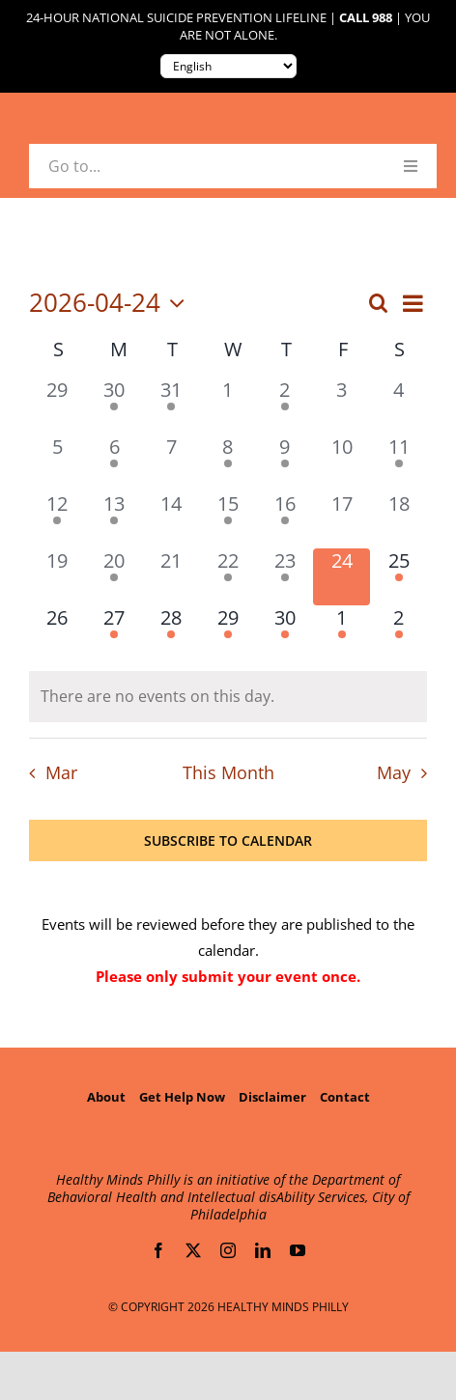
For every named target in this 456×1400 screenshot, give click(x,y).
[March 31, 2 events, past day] (171, 406)
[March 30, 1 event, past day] (114, 406)
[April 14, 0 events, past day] (171, 519)
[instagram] (228, 1250)
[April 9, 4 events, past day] (284, 462)
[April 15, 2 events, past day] (228, 519)
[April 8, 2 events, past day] (228, 462)
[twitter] (193, 1250)
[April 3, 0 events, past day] (341, 406)
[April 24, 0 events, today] (341, 576)
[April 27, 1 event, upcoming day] (114, 633)
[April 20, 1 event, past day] (114, 576)
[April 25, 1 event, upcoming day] (398, 576)
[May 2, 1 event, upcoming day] (398, 633)
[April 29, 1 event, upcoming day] (228, 633)
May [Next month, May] (394, 772)
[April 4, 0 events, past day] (398, 406)
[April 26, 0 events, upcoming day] (57, 633)
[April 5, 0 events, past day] (57, 462)
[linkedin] (263, 1250)
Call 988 (365, 18)
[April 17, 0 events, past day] (341, 519)
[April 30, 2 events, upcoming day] (284, 633)
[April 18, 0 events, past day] (398, 519)
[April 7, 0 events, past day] (171, 462)
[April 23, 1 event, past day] (284, 576)
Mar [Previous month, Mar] (61, 772)
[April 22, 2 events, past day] (228, 576)
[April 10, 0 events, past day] (341, 462)
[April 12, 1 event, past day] (57, 519)
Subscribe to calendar (228, 840)
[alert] (228, 696)
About (106, 1097)
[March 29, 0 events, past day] (57, 406)
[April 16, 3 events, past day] (284, 519)
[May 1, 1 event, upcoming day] (341, 633)
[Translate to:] (228, 66)
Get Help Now (182, 1097)
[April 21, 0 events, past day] (171, 576)
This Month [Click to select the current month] (228, 772)
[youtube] (297, 1250)
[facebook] (158, 1250)
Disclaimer (272, 1097)
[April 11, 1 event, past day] (398, 462)
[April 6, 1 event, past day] (114, 462)
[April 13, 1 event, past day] (114, 519)
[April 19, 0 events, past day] (57, 576)
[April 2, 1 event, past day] (284, 406)
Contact (345, 1097)
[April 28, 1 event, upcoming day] (171, 633)
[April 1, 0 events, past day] (228, 406)
